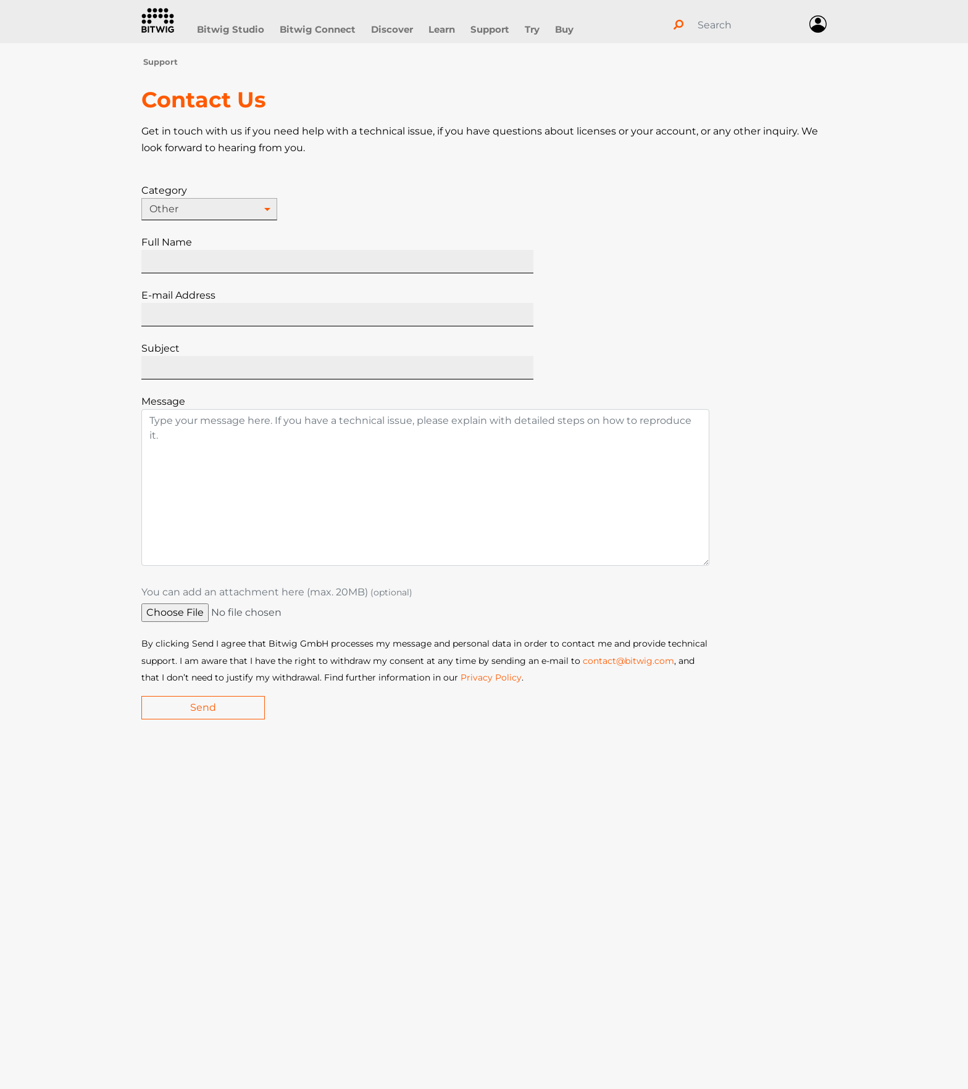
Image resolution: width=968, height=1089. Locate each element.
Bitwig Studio (230, 29)
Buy (564, 29)
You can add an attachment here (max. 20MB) (276, 592)
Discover (392, 29)
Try (532, 29)
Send (203, 707)
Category (164, 190)
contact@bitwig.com (628, 660)
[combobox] (209, 209)
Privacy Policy (491, 677)
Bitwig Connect (318, 29)
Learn (441, 29)
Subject (160, 348)
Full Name (166, 242)
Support (489, 29)
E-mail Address (178, 295)
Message (163, 401)
